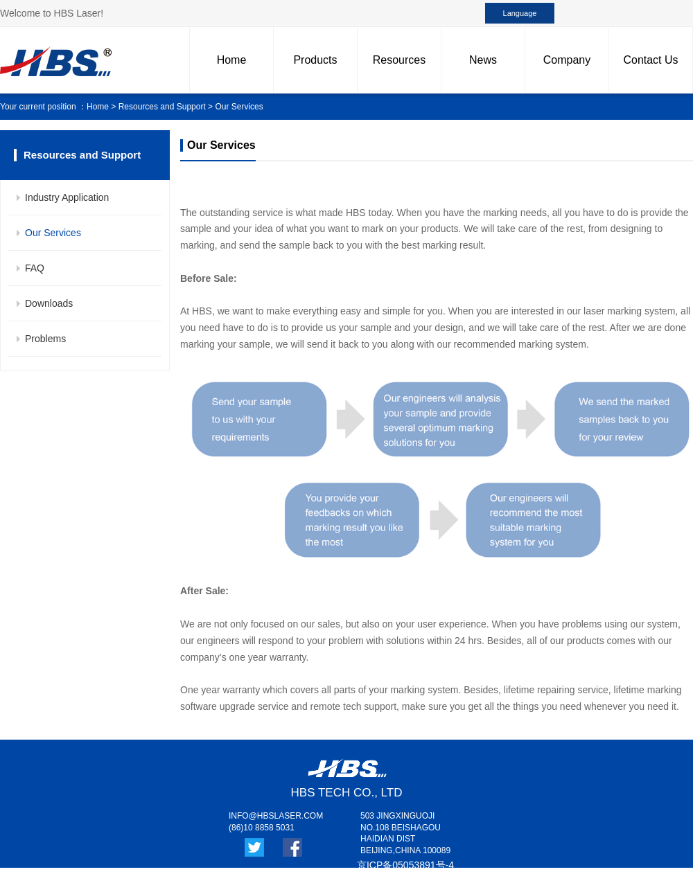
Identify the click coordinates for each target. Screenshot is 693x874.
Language (520, 13)
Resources (399, 60)
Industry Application (67, 197)
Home (232, 60)
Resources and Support (162, 107)
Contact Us (650, 60)
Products (315, 60)
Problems (45, 338)
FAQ (34, 268)
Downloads (49, 303)
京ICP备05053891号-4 (405, 865)
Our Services (53, 232)
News (483, 60)
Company (566, 60)
